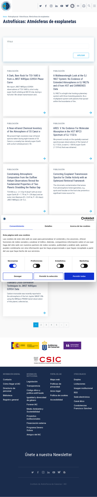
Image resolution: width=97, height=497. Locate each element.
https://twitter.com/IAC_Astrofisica (40, 6)
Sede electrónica (82, 397)
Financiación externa (36, 423)
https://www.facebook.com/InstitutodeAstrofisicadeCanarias (45, 6)
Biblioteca (7, 395)
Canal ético (79, 401)
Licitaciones (79, 384)
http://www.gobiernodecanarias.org (50, 345)
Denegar (18, 276)
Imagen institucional (83, 388)
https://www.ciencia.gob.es (25, 345)
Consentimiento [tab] (17, 226)
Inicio (5, 17)
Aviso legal (55, 391)
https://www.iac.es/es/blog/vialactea (72, 6)
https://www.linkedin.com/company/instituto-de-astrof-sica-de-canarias (56, 6)
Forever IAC (32, 404)
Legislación (32, 381)
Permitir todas (79, 276)
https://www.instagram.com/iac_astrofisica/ (51, 6)
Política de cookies (59, 395)
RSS (76, 392)
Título (10, 42)
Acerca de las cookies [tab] (80, 226)
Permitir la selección (48, 276)
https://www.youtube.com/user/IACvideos (61, 6)
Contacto (7, 379)
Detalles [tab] (48, 226)
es (78, 6)
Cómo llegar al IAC (11, 384)
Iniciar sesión (83, 6)
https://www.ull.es (72, 345)
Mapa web (55, 379)
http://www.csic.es (47, 360)
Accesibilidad (56, 400)
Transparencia (33, 386)
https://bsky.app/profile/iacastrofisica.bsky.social (67, 6)
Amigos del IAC (34, 434)
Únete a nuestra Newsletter (48, 454)
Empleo (77, 379)
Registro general (11, 400)
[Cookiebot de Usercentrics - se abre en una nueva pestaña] (83, 219)
